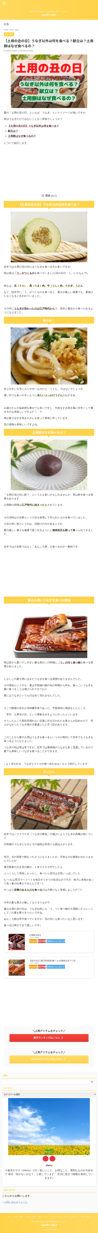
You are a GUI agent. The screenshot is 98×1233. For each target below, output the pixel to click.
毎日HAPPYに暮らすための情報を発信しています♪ (49, 1221)
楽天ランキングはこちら (48, 1037)
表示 (53, 195)
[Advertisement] (49, 169)
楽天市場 (50, 941)
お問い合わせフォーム (17, 1202)
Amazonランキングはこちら (48, 1059)
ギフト (46, 1216)
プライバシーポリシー (71, 1216)
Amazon (35, 941)
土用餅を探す (35, 935)
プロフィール (56, 1216)
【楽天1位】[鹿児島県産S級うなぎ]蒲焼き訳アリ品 (52, 960)
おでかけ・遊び (30, 1216)
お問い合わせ (86, 1216)
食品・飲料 (18, 1216)
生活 (40, 1216)
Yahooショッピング (70, 941)
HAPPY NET (49, 15)
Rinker (37, 937)
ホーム (10, 1216)
